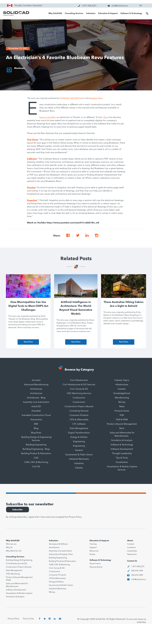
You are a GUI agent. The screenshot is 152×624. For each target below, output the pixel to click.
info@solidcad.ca (138, 579)
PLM (122, 415)
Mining (121, 402)
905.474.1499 (137, 571)
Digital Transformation (79, 433)
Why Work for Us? (13, 551)
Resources (94, 551)
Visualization (122, 462)
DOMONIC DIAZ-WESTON (71, 98)
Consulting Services (74, 13)
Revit (121, 428)
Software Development (122, 449)
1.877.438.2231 (138, 567)
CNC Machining (13, 574)
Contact (130, 544)
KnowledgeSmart (122, 393)
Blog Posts (36, 433)
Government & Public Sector (79, 455)
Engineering (79, 441)
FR (140, 6)
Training (93, 544)
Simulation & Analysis (121, 440)
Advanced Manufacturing (36, 385)
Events (92, 554)
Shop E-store (95, 564)
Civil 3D (36, 467)
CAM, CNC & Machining (36, 462)
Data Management (79, 428)
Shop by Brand (96, 567)
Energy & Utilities (78, 437)
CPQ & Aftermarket (79, 420)
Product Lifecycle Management (122, 424)
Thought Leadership (122, 453)
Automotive (36, 420)
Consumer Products (78, 415)
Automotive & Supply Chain (61, 554)
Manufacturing (122, 398)
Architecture (36, 389)
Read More (28, 342)
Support (93, 548)
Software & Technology (131, 13)
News (121, 406)
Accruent (36, 380)
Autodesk (36, 411)
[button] (147, 13)
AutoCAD (36, 406)
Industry (79, 468)
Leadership (132, 551)
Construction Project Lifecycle (79, 406)
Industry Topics (122, 380)
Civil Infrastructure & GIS (16, 564)
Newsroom (132, 554)
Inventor (122, 389)
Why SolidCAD (55, 13)
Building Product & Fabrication (36, 453)
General (79, 450)
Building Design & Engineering (19, 560)
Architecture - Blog (36, 398)
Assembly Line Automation (36, 402)
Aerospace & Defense (58, 544)
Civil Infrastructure (79, 380)
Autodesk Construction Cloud (36, 415)
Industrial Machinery (79, 459)
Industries (90, 13)
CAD (36, 458)
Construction (79, 398)
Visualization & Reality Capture (19, 593)
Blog (36, 428)
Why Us (9, 548)
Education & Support (108, 13)
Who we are (11, 544)
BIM (36, 424)
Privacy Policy (75, 517)
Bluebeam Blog (95, 98)
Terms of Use (28, 619)
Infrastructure (121, 385)
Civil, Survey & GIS (79, 389)
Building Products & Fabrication (62, 561)
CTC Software (79, 424)
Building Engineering (36, 445)
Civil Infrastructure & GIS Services (79, 385)
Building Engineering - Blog (36, 449)
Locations (131, 548)
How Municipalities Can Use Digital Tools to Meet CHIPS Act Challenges (28, 306)
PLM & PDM (122, 420)
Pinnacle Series (121, 411)
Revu (105, 117)
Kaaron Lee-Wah (47, 117)
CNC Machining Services (79, 393)
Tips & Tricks (122, 458)
